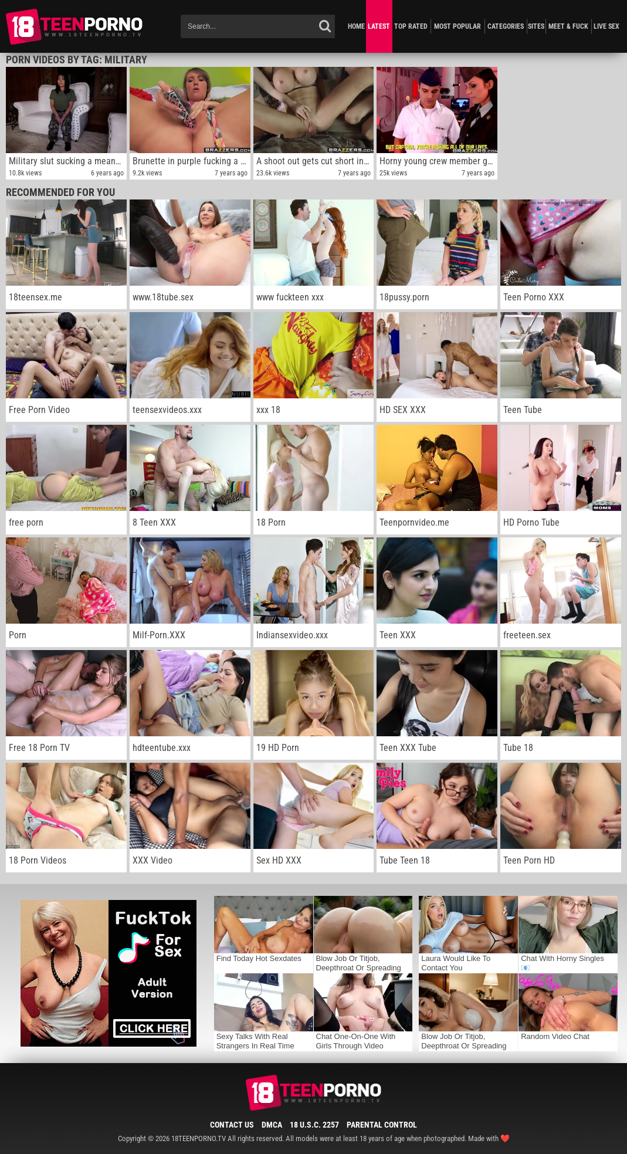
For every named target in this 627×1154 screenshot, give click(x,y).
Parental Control (382, 1125)
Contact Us (232, 1125)
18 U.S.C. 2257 (314, 1125)
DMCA (272, 1125)
